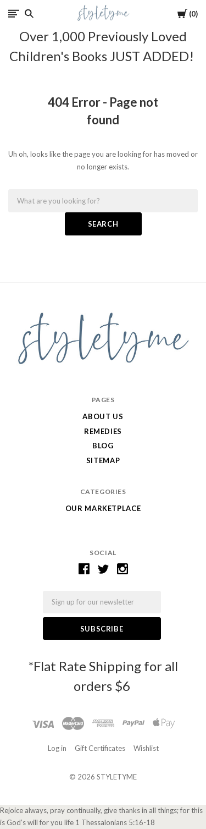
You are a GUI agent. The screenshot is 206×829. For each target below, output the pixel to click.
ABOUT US (102, 416)
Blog (103, 445)
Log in (57, 748)
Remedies (103, 431)
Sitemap (103, 460)
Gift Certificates (100, 748)
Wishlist (146, 748)
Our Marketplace (103, 508)
